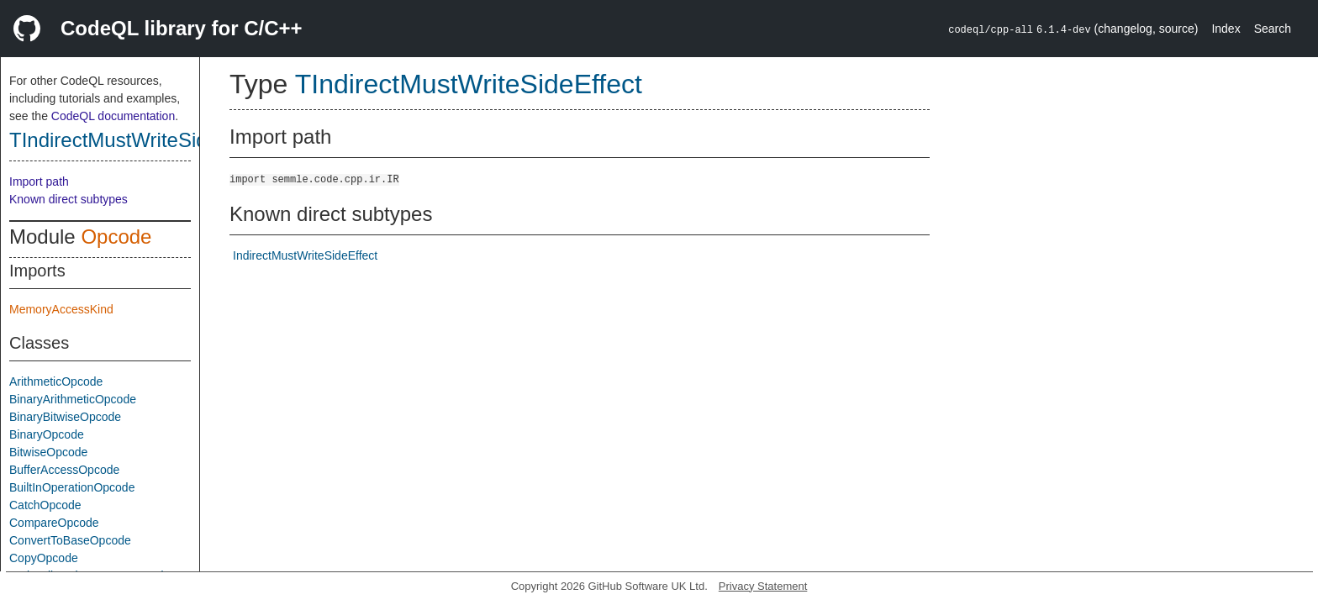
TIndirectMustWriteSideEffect (139, 140)
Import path (39, 181)
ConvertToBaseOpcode (70, 540)
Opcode (116, 236)
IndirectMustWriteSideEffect (305, 255)
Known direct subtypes (68, 199)
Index (1225, 28)
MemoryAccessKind (61, 309)
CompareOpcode (54, 522)
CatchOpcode (45, 505)
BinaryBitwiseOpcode (65, 417)
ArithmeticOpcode (56, 381)
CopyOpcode (43, 558)
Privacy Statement (763, 586)
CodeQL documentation (113, 116)
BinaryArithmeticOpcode (72, 399)
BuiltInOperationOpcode (71, 487)
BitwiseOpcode (48, 452)
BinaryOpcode (46, 434)
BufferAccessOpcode (64, 469)
